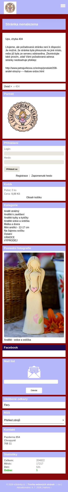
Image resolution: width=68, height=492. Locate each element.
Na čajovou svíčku (14, 230)
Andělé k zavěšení (14, 214)
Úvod (7, 86)
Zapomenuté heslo (42, 175)
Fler (7, 405)
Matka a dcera (12, 224)
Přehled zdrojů (12, 420)
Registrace (22, 175)
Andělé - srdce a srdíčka (17, 339)
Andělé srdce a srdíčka (16, 221)
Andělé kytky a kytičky (16, 217)
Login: (7, 149)
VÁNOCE (9, 237)
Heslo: (7, 157)
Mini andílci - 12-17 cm (16, 227)
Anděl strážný (11, 211)
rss (59, 484)
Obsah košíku (34, 197)
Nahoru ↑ (47, 487)
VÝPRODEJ (10, 240)
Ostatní (8, 234)
